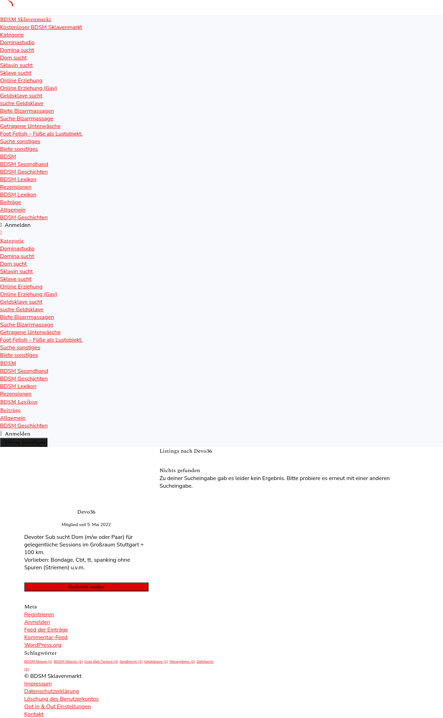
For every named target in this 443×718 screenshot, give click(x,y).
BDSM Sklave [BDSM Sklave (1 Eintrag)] (38, 661)
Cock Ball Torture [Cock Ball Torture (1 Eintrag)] (101, 661)
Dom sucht (13, 58)
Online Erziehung (21, 80)
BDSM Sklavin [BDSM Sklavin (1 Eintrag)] (68, 661)
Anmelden (37, 622)
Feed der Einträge (46, 630)
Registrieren (39, 614)
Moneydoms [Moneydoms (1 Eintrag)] (182, 661)
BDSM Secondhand (24, 164)
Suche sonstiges (20, 141)
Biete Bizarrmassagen (27, 111)
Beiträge (10, 202)
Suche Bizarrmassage (26, 118)
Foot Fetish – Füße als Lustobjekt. (41, 134)
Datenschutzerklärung (51, 691)
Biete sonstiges (19, 149)
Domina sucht (17, 50)
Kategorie (12, 35)
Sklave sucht (15, 73)
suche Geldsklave (21, 103)
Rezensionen (15, 187)
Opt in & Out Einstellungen (57, 706)
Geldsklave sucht (21, 96)
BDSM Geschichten (24, 172)
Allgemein (13, 210)
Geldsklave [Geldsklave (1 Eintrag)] (156, 661)
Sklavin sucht (16, 65)
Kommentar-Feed (45, 637)
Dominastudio (17, 42)
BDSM (8, 156)
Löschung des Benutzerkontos (61, 699)
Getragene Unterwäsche (30, 126)
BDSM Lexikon (18, 179)
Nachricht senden (86, 586)
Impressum (38, 684)
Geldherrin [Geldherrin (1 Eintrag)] (131, 661)
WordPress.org (42, 645)
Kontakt (33, 714)
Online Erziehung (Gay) (28, 88)
